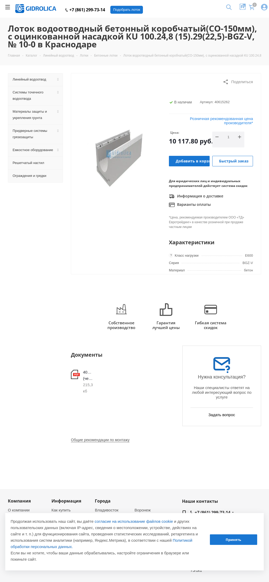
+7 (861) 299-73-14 (85, 10)
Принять (233, 539)
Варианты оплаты (190, 205)
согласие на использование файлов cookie (134, 521)
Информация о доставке (196, 196)
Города (103, 501)
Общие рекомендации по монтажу (100, 440)
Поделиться (238, 82)
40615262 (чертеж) (88, 375)
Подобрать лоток (126, 10)
